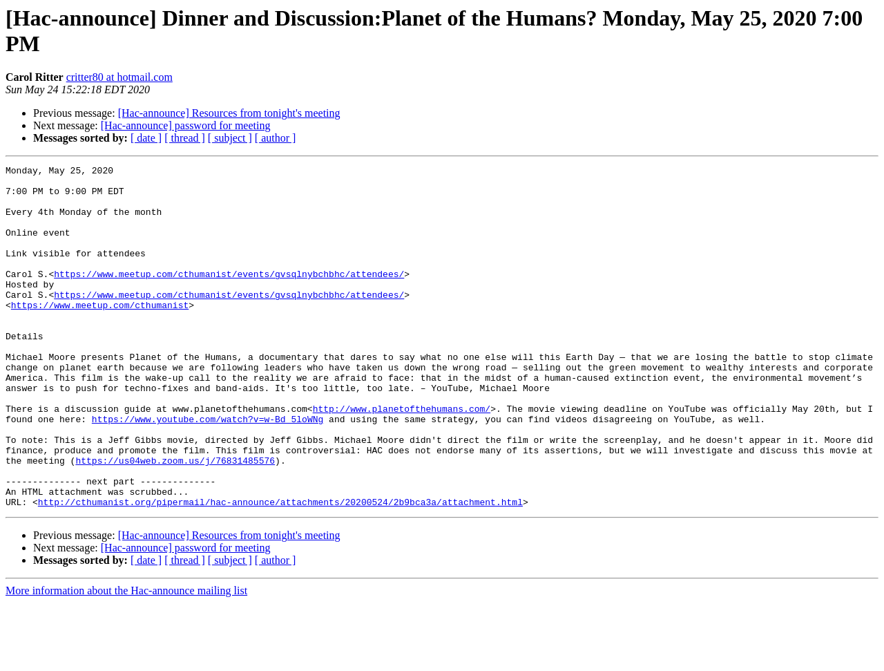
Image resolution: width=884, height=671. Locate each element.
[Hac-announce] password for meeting (186, 125)
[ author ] (275, 138)
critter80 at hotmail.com (119, 77)
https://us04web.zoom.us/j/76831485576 (175, 520)
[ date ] (146, 138)
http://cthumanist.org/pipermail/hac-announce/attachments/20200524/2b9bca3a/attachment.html (280, 570)
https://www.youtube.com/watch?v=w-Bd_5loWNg (207, 470)
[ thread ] (184, 138)
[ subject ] (230, 138)
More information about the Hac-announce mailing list (126, 659)
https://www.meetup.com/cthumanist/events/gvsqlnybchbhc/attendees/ (229, 296)
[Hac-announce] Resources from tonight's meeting (229, 113)
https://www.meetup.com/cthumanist (100, 334)
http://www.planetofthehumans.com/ (401, 458)
